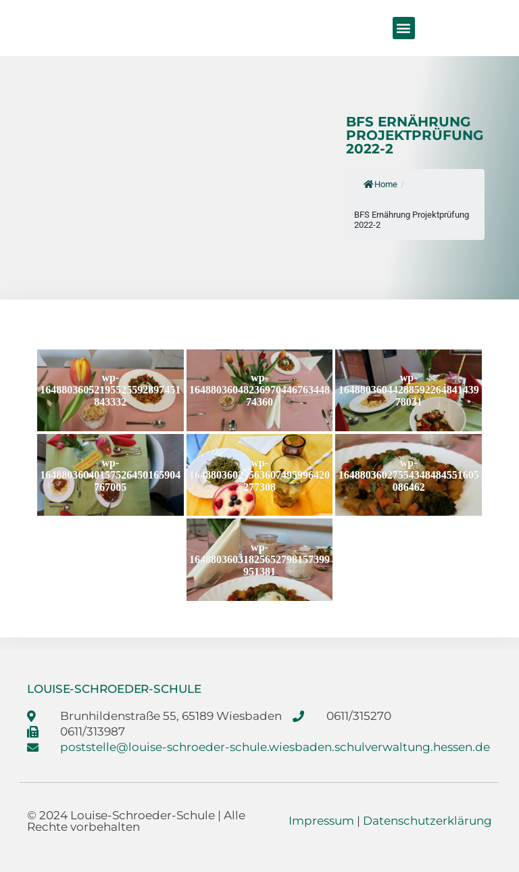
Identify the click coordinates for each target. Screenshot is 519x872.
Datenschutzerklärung (427, 820)
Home (380, 184)
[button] (404, 28)
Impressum (321, 820)
